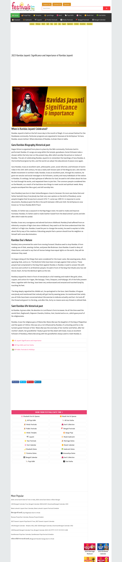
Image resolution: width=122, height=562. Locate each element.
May (52, 23)
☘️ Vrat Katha (100, 15)
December (89, 23)
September (70, 23)
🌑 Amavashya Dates (63, 463)
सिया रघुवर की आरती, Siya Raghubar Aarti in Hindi (25, 523)
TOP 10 (104, 197)
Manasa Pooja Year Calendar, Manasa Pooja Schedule (27, 527)
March (43, 23)
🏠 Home (15, 15)
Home (85, 239)
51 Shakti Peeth (89, 181)
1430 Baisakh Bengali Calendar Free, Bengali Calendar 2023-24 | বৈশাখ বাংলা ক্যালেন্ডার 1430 (39, 540)
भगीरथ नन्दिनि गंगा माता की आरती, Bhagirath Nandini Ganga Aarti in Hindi (32, 549)
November (82, 23)
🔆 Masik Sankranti (63, 447)
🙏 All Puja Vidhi (28, 431)
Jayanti (100, 188)
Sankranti (87, 197)
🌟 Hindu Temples (28, 443)
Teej (85, 200)
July (59, 23)
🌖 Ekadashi (16, 20)
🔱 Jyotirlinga (49, 15)
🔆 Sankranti (27, 20)
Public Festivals (90, 194)
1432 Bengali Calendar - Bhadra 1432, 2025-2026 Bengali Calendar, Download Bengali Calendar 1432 (42, 536)
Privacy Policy (88, 251)
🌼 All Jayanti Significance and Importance (26, 351)
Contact (86, 245)
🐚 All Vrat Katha (63, 431)
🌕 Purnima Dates (28, 463)
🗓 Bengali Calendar (98, 20)
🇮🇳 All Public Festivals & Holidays (23, 360)
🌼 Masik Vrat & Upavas (63, 426)
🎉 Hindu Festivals (28, 435)
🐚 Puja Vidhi (69, 15)
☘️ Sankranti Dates (63, 459)
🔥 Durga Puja (63, 443)
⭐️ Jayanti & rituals (90, 118)
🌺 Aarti (59, 15)
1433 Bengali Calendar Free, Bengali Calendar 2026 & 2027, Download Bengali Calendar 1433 (39, 514)
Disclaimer (86, 248)
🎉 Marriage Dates (63, 451)
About (85, 242)
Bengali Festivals (90, 184)
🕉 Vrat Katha (63, 472)
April (48, 23)
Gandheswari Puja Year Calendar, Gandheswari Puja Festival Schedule (32, 545)
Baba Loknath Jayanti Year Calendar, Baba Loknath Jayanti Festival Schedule (35, 518)
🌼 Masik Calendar (63, 455)
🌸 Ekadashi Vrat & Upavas (28, 426)
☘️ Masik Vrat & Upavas (92, 114)
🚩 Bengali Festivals (82, 20)
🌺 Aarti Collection (63, 435)
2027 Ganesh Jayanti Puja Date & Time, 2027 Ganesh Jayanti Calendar (32, 531)
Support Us (48, 4)
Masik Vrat (98, 191)
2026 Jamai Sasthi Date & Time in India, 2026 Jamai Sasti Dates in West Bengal (35, 510)
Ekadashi (102, 184)
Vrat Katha (101, 200)
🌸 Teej (79, 15)
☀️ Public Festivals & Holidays (94, 126)
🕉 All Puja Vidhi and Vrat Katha (23, 355)
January (32, 23)
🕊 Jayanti (38, 20)
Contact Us (59, 4)
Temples (92, 200)
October (76, 23)
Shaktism (97, 197)
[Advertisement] (46, 38)
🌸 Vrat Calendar (28, 455)
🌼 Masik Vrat (88, 15)
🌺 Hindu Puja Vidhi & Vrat (93, 122)
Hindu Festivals (89, 188)
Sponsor (68, 4)
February (38, 23)
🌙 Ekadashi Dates (28, 459)
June (55, 23)
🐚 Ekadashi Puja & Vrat (92, 110)
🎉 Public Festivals (51, 20)
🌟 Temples (37, 15)
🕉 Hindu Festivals (66, 20)
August (64, 23)
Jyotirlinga (88, 191)
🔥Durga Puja (25, 15)
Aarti (99, 181)
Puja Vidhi (101, 194)
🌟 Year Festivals (29, 451)
